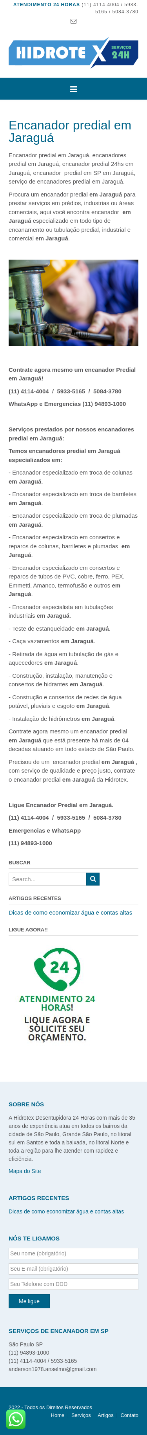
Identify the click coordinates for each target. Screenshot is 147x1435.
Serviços (81, 1415)
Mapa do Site (25, 1171)
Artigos (105, 1415)
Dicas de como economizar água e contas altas (70, 912)
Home (58, 1415)
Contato (129, 1415)
